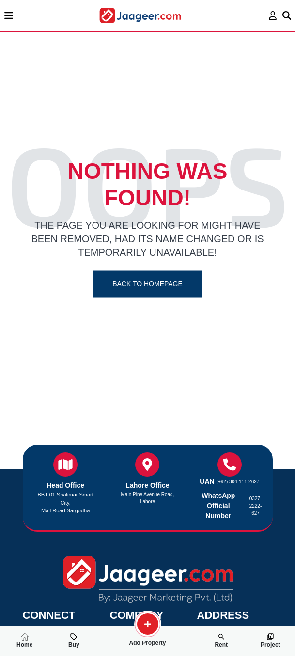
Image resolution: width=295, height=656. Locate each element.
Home (24, 640)
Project (270, 640)
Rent (221, 640)
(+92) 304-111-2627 (238, 481)
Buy (73, 640)
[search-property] (147, 624)
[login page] (273, 15)
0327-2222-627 (255, 506)
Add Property (147, 639)
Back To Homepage (147, 284)
